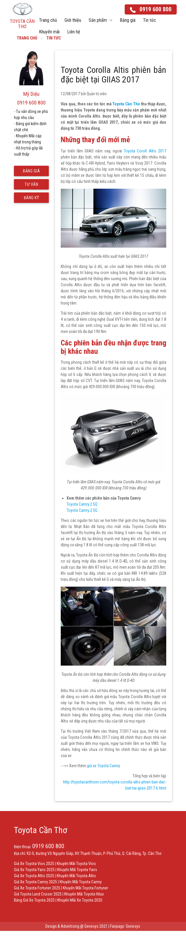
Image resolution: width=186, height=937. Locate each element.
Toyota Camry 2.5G (82, 510)
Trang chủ (48, 20)
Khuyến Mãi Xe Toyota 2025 (79, 900)
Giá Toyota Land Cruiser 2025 (38, 894)
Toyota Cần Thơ (126, 104)
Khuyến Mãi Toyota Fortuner (85, 888)
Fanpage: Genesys (125, 926)
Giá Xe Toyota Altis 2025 (34, 875)
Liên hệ (73, 32)
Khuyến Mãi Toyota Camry (81, 882)
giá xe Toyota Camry (103, 765)
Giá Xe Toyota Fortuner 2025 (37, 888)
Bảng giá (127, 20)
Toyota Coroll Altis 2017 (145, 151)
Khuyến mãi (49, 32)
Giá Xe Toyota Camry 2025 (35, 882)
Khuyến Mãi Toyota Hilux (84, 894)
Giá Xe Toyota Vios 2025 (34, 863)
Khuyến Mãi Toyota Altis (76, 875)
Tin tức (149, 20)
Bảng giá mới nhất (31, 172)
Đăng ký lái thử (31, 199)
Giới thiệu (73, 20)
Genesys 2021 (96, 926)
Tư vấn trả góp (31, 186)
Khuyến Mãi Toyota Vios (76, 863)
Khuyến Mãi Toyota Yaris (77, 869)
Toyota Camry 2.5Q (82, 504)
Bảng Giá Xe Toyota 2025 (34, 900)
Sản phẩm (102, 20)
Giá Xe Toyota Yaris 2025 (34, 869)
